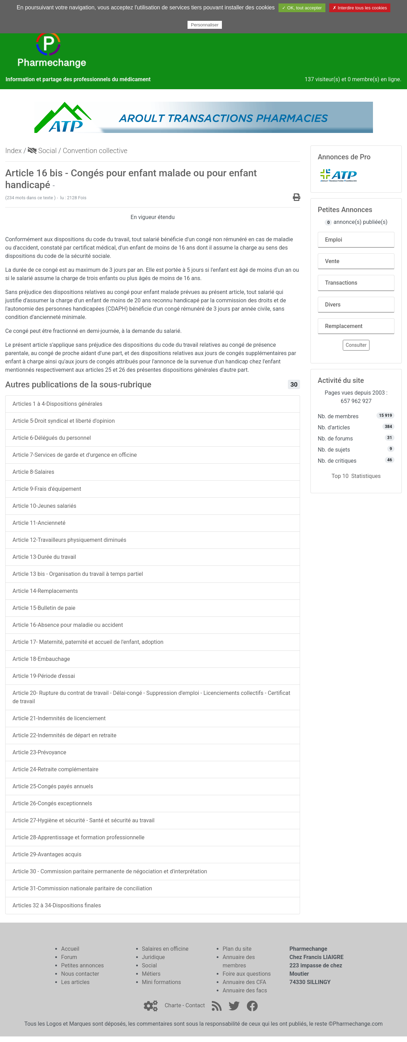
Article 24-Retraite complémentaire (55, 769)
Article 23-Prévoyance (39, 752)
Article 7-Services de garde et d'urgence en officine (75, 455)
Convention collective (95, 150)
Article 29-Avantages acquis (47, 854)
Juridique (153, 957)
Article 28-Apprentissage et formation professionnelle (78, 837)
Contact (195, 1005)
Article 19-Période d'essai (44, 676)
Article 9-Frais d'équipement (47, 489)
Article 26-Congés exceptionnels (52, 803)
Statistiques (366, 476)
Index (13, 150)
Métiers (151, 973)
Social (42, 150)
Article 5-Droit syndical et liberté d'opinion (64, 421)
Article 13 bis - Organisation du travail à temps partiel (78, 574)
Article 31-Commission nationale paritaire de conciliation (82, 888)
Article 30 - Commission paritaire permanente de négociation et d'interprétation (110, 871)
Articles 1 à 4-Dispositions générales (57, 404)
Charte (173, 1005)
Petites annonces (82, 965)
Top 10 (340, 476)
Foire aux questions (247, 973)
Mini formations (161, 982)
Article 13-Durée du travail (44, 557)
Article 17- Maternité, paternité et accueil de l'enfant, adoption (88, 642)
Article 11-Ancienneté (39, 523)
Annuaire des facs (245, 990)
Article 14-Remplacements (45, 591)
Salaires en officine (165, 949)
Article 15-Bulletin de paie (44, 608)
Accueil (70, 949)
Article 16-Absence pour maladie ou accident (68, 625)
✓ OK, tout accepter (302, 7)
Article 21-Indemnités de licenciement (59, 718)
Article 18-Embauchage (41, 659)
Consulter (356, 345)
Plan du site (237, 949)
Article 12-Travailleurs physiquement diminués (69, 540)
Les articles (75, 982)
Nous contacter (80, 973)
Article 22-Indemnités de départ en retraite (64, 735)
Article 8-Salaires (33, 472)
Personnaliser (205, 24)
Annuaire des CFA (244, 982)
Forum (69, 957)
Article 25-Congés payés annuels (53, 786)
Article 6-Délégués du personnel (52, 438)
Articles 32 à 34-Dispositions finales (57, 905)
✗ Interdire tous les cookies (360, 7)
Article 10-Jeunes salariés (44, 506)
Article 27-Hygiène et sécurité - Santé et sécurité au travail (84, 820)
